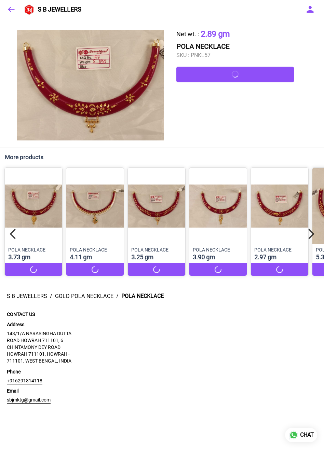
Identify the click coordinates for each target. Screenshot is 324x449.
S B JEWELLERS (59, 9)
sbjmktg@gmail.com (29, 400)
